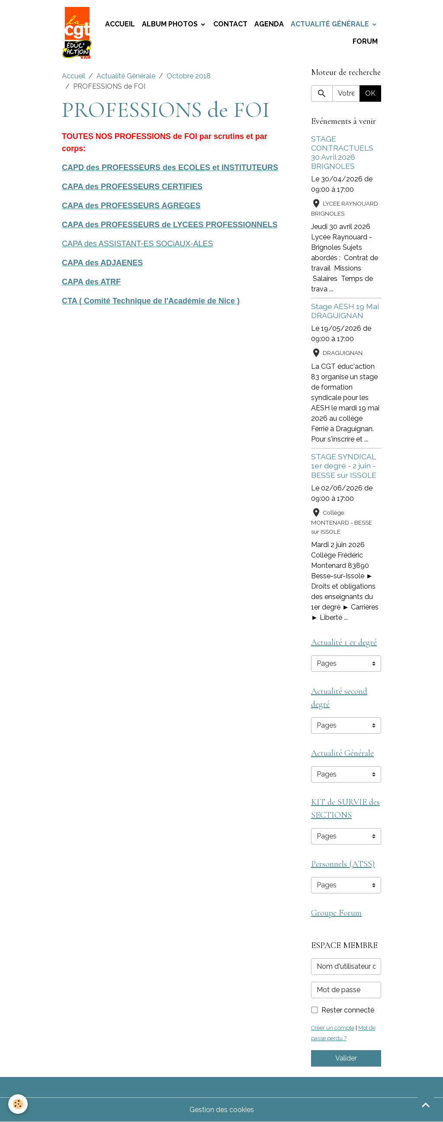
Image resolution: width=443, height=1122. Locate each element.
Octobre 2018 (189, 76)
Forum (365, 41)
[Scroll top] (426, 1105)
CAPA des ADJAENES (102, 262)
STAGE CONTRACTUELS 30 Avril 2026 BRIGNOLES (342, 152)
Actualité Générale (331, 24)
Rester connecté (347, 1010)
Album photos (170, 24)
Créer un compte (332, 1028)
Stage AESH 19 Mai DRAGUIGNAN (345, 311)
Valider (346, 1058)
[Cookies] (18, 1104)
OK (370, 93)
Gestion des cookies (221, 1110)
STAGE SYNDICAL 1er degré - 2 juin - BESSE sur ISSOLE (343, 465)
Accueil (120, 24)
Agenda (269, 24)
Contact (230, 24)
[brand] (77, 33)
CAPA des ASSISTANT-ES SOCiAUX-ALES (137, 243)
